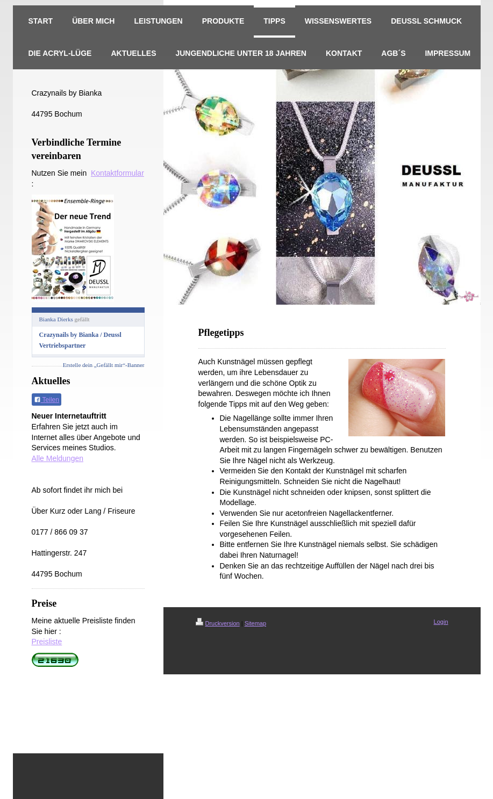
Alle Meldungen (58, 458)
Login (441, 621)
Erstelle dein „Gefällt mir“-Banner (104, 365)
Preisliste (47, 641)
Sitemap (255, 623)
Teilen (46, 400)
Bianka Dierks (56, 319)
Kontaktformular (117, 173)
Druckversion (218, 623)
